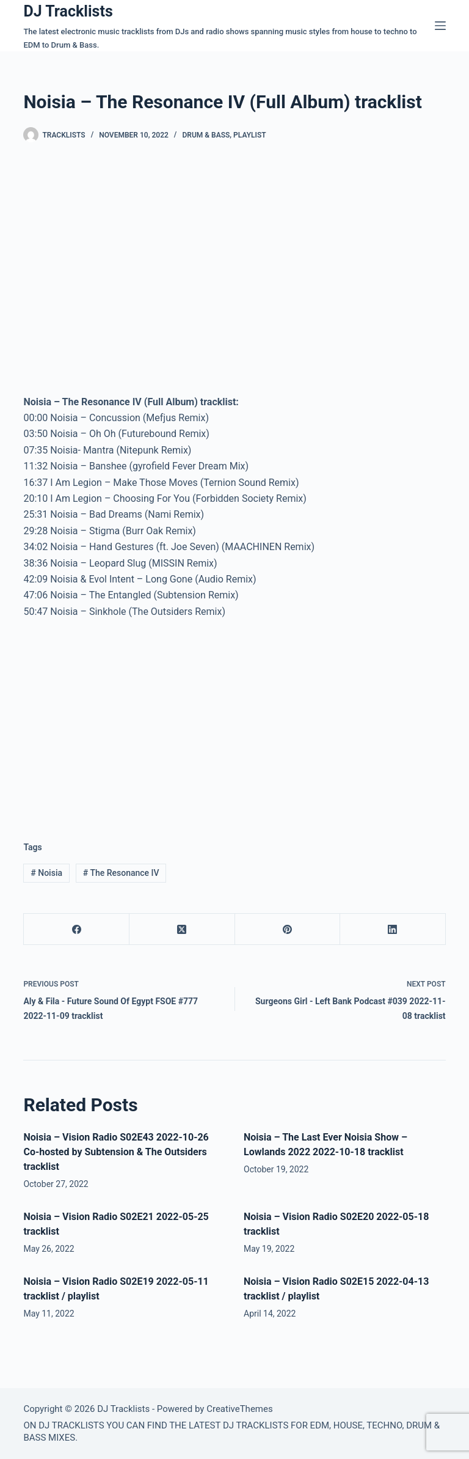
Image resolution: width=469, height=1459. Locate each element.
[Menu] (440, 25)
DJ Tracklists (67, 11)
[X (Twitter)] (182, 929)
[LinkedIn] (393, 929)
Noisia (46, 873)
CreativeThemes (239, 1408)
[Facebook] (76, 929)
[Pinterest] (288, 929)
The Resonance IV (121, 873)
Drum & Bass (206, 135)
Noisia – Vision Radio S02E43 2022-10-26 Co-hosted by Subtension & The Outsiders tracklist (115, 1151)
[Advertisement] (125, 720)
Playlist (249, 135)
